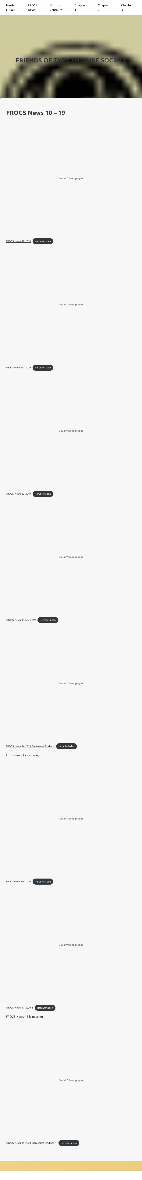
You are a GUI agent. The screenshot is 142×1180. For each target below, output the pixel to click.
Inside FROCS (11, 8)
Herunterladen (43, 241)
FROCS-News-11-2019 (18, 367)
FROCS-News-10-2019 (18, 241)
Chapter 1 (80, 8)
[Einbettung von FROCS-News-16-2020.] (71, 818)
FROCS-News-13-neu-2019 (21, 620)
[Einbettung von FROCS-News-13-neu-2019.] (71, 557)
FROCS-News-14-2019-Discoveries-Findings (30, 746)
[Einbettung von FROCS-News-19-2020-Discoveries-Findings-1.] (71, 1080)
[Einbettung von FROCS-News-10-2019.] (71, 178)
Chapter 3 (126, 8)
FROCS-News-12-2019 (18, 493)
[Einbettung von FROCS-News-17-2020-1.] (71, 944)
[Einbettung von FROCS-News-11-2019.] (71, 304)
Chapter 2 (103, 8)
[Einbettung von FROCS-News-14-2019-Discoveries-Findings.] (71, 683)
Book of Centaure (56, 8)
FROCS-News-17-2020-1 (19, 1007)
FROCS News (32, 8)
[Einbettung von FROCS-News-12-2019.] (71, 430)
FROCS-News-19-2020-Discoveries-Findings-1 (31, 1143)
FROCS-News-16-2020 (18, 881)
